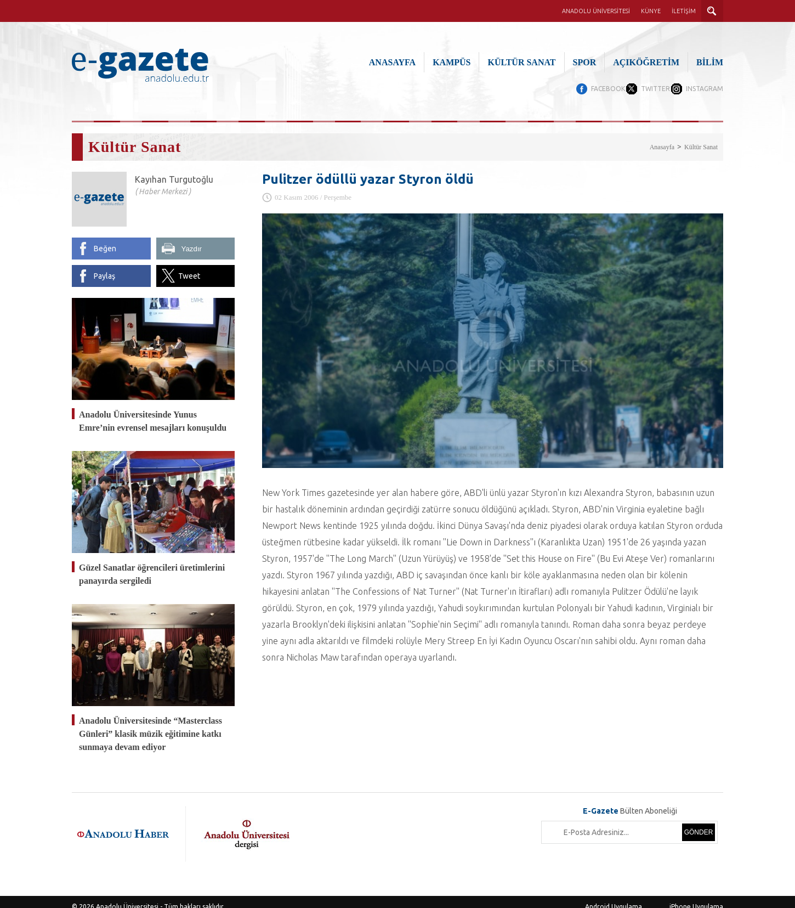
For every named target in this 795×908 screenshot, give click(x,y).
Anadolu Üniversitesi (127, 896)
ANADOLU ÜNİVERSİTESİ (596, 11)
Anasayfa (662, 137)
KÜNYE (651, 11)
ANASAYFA (392, 62)
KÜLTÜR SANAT (521, 62)
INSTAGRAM (704, 88)
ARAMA (712, 11)
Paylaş (104, 266)
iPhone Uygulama (696, 896)
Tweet (189, 266)
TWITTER (645, 88)
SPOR (585, 62)
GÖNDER (698, 822)
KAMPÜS (451, 62)
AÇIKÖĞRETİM (646, 62)
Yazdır (191, 239)
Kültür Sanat (701, 137)
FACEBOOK (588, 88)
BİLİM (709, 62)
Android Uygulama (613, 896)
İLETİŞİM (684, 11)
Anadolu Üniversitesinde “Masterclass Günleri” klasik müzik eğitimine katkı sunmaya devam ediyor (150, 724)
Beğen (105, 238)
